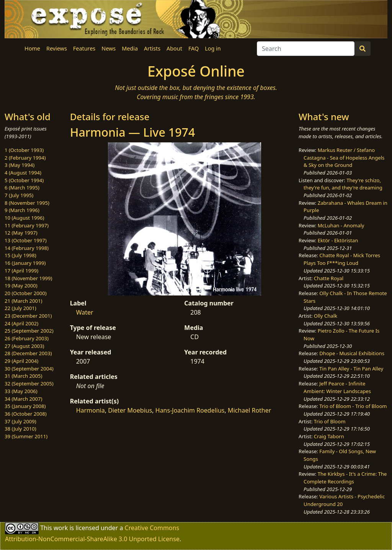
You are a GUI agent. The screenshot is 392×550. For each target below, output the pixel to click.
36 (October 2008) (26, 413)
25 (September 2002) (29, 330)
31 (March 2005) (23, 375)
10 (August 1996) (24, 217)
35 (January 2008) (25, 406)
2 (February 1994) (25, 157)
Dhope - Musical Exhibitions (351, 353)
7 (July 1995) (19, 195)
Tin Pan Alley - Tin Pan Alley (351, 368)
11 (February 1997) (27, 225)
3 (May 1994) (19, 165)
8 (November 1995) (27, 202)
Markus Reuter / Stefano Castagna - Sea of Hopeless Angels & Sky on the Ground (344, 157)
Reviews (56, 48)
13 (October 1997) (26, 240)
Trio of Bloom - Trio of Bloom (353, 406)
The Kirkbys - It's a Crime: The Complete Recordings (345, 477)
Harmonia (90, 410)
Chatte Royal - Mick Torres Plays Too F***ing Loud (342, 259)
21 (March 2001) (23, 300)
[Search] (305, 48)
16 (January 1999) (25, 262)
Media (130, 48)
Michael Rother (249, 410)
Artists (152, 48)
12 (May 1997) (21, 232)
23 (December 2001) (28, 315)
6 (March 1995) (22, 187)
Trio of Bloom (330, 421)
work (61, 527)
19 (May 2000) (21, 285)
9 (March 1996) (22, 210)
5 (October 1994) (24, 180)
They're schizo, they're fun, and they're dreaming (343, 184)
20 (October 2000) (26, 293)
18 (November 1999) (28, 278)
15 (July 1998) (20, 255)
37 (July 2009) (20, 421)
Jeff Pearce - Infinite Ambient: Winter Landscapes (337, 387)
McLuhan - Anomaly (341, 225)
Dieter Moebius (130, 410)
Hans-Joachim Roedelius (190, 410)
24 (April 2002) (21, 323)
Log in (212, 48)
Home (32, 48)
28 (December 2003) (28, 353)
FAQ (193, 48)
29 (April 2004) (21, 360)
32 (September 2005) (29, 383)
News (108, 48)
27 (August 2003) (24, 346)
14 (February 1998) (27, 248)
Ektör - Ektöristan (338, 240)
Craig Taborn (329, 436)
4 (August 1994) (23, 172)
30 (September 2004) (29, 368)
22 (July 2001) (20, 308)
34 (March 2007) (23, 398)
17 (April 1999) (21, 270)
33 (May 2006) (21, 391)
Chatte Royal (328, 278)
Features (84, 48)
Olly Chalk (325, 315)
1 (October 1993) (24, 150)
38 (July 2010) (20, 428)
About (174, 48)
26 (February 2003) (27, 338)
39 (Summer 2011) (26, 436)
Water (84, 312)
